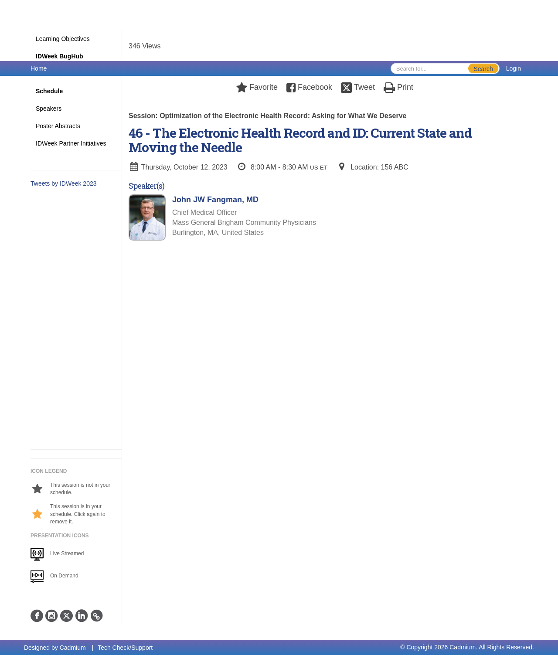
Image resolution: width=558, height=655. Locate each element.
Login (513, 68)
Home (39, 68)
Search (483, 68)
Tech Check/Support (125, 647)
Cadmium (73, 647)
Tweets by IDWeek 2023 (63, 183)
